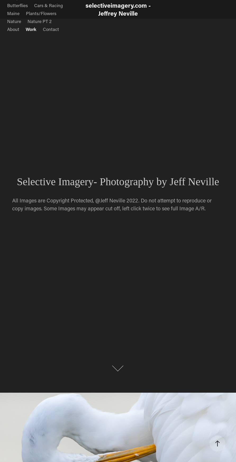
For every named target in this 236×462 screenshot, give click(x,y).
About (13, 29)
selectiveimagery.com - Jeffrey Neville (118, 9)
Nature (14, 21)
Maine (13, 13)
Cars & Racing (48, 5)
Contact (51, 29)
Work (31, 29)
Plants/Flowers (41, 13)
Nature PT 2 (40, 21)
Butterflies (17, 5)
